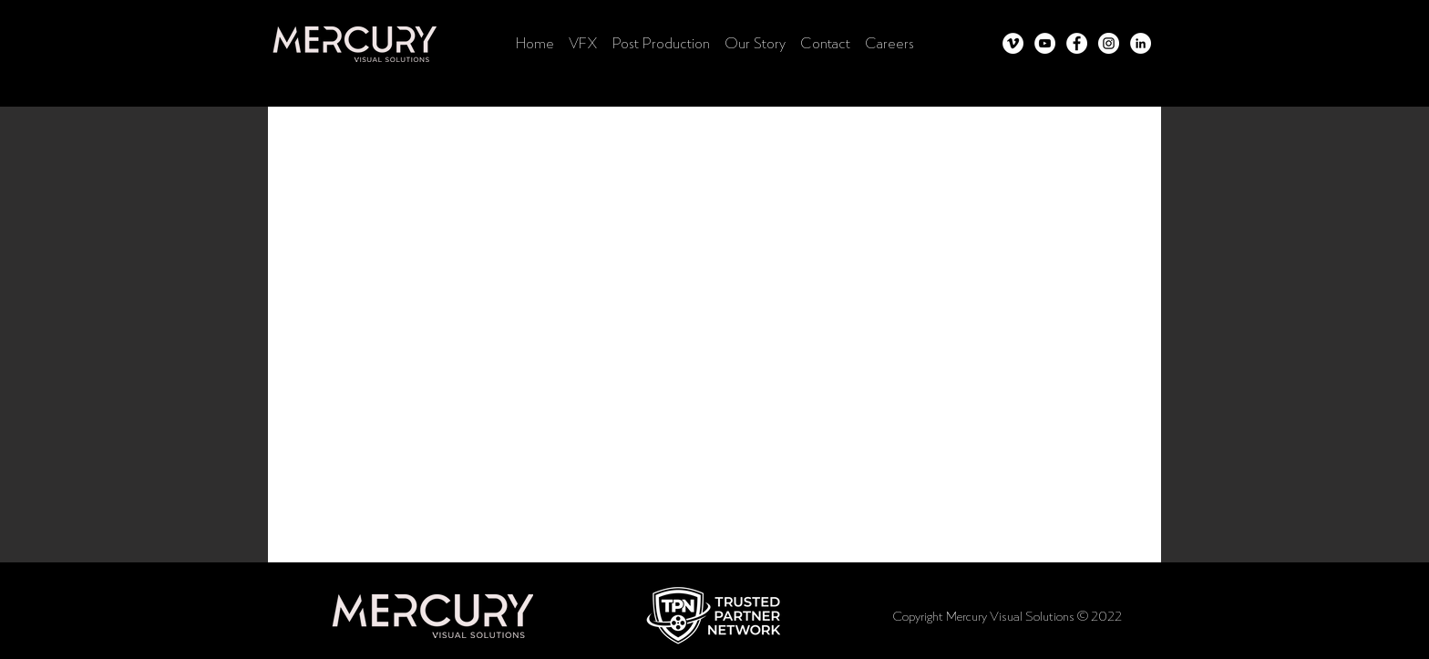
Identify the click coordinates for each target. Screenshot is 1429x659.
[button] (714, 615)
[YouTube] (1044, 43)
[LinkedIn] (1140, 43)
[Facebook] (1076, 43)
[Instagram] (1108, 43)
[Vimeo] (1012, 43)
